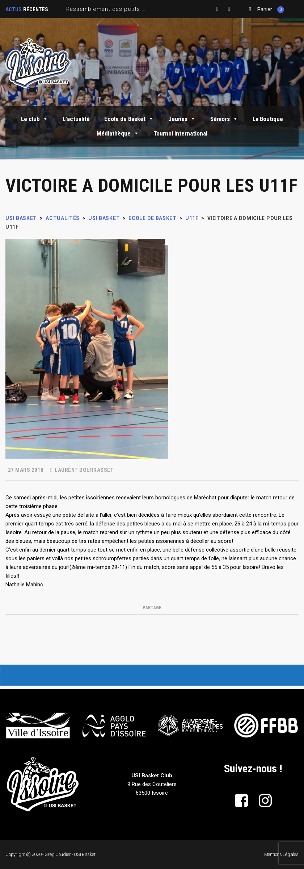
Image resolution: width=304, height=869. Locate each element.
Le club (34, 119)
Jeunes (182, 119)
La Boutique (268, 118)
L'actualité (76, 118)
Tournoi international (180, 133)
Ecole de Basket (129, 119)
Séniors (224, 119)
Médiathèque (118, 133)
